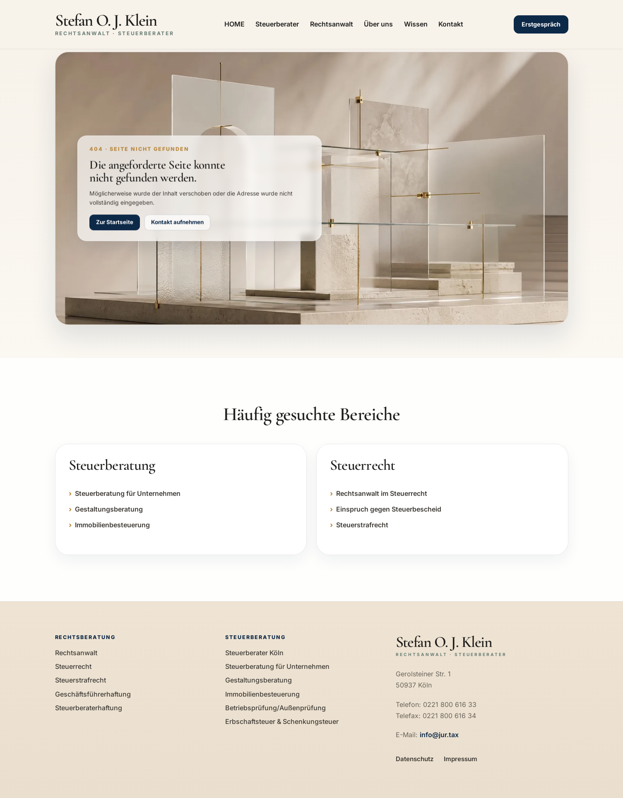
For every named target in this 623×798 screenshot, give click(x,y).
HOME (234, 24)
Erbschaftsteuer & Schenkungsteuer (282, 721)
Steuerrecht (73, 666)
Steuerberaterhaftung (88, 708)
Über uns (378, 24)
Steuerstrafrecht (362, 525)
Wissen (416, 24)
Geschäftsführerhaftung (93, 694)
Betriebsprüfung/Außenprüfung (275, 708)
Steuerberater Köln (254, 653)
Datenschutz (415, 759)
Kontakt (450, 24)
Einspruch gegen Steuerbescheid (388, 509)
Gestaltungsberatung (109, 509)
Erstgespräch (541, 24)
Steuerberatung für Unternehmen (127, 493)
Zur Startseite (114, 222)
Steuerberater (277, 24)
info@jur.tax (439, 735)
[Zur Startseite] (114, 24)
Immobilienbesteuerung (112, 525)
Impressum (460, 759)
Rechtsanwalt (331, 24)
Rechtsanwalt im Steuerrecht (381, 493)
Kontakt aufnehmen (177, 222)
